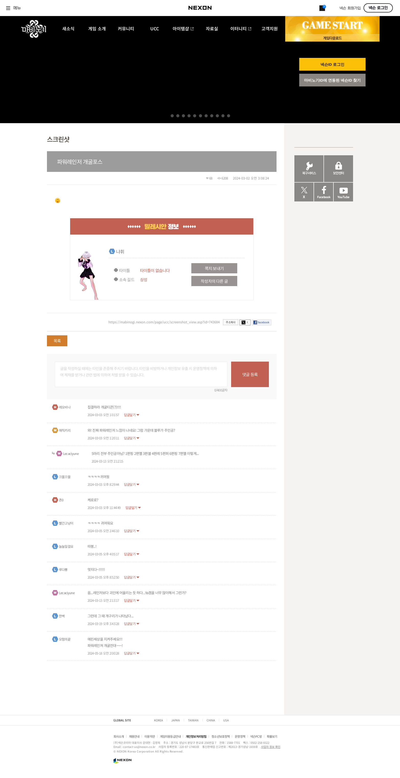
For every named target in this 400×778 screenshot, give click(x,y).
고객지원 (269, 29)
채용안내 (134, 736)
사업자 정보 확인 (270, 747)
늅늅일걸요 (66, 546)
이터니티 (241, 29)
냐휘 (120, 251)
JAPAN (175, 720)
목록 (57, 341)
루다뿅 (63, 569)
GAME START (332, 25)
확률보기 (272, 736)
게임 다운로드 (332, 38)
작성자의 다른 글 (214, 281)
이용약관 (149, 736)
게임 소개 (97, 29)
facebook (263, 322)
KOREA (158, 720)
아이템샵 (183, 29)
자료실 (212, 29)
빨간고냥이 (66, 523)
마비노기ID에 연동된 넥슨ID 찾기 (332, 80)
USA (226, 720)
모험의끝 (64, 639)
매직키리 (64, 430)
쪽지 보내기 (214, 268)
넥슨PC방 (256, 736)
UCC (154, 29)
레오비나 (64, 407)
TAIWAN (193, 720)
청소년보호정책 (220, 736)
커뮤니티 (126, 29)
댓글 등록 (250, 374)
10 (222, 115)
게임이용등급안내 (170, 736)
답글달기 (129, 414)
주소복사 (230, 322)
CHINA (211, 720)
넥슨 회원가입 (350, 8)
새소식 (68, 29)
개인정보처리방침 (196, 736)
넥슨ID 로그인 (332, 64)
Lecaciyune (71, 453)
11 (228, 115)
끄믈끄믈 (64, 476)
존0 (61, 500)
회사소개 (119, 736)
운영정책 (240, 736)
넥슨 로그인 (378, 8)
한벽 (62, 616)
